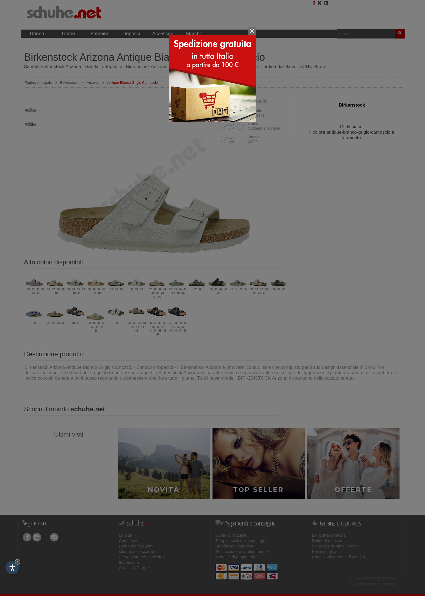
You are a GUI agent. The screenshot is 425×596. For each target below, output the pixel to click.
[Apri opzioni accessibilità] (12, 567)
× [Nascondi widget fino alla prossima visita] (18, 562)
